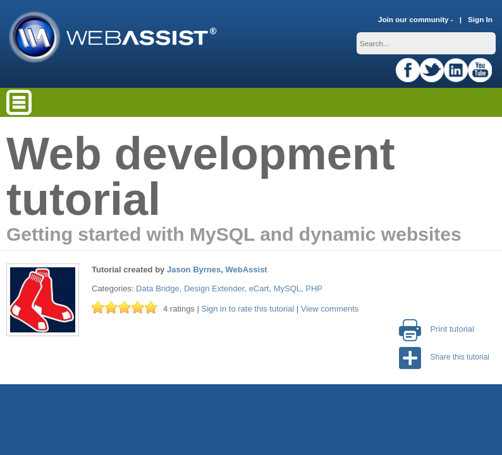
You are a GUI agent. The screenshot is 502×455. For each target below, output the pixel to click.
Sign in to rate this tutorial (247, 308)
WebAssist (246, 269)
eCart (259, 288)
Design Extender (214, 288)
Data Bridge (158, 288)
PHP (313, 288)
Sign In (480, 19)
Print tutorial (436, 329)
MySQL (287, 288)
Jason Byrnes (194, 269)
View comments (330, 308)
